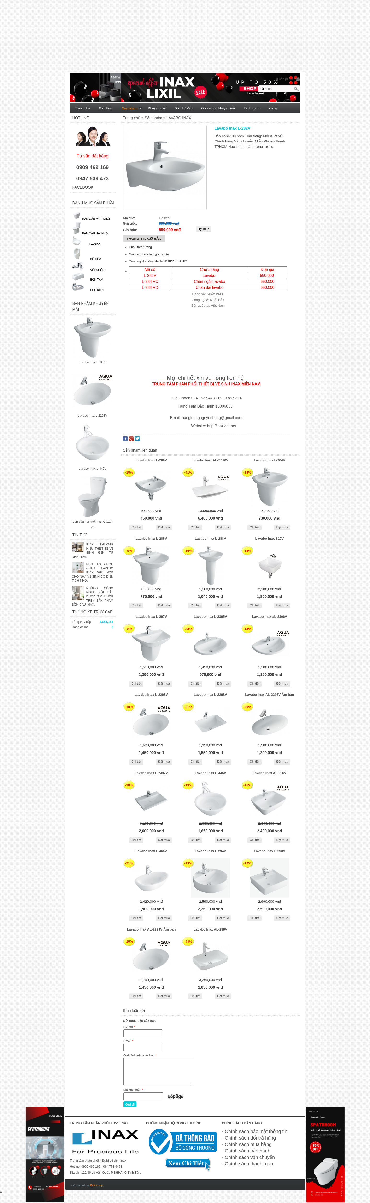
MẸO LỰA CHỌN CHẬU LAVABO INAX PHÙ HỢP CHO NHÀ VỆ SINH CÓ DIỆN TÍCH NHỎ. (92, 572)
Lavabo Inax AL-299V (210, 929)
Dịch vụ (252, 108)
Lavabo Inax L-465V (151, 851)
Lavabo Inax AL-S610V (211, 460)
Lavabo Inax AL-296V (269, 773)
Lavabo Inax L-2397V (151, 773)
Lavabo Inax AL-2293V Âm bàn (151, 929)
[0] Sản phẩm (284, 79)
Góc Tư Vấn (183, 108)
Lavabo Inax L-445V (210, 773)
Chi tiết (136, 527)
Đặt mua (164, 527)
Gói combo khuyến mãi (218, 108)
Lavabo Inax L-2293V (151, 695)
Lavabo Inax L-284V (269, 460)
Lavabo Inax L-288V (210, 538)
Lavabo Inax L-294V (210, 851)
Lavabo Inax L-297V (151, 617)
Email (128, 1041)
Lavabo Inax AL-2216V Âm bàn (269, 695)
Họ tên (129, 1026)
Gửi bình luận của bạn (140, 1055)
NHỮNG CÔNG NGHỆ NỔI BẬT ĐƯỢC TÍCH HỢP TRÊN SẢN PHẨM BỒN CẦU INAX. (92, 596)
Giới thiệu (106, 108)
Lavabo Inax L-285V (151, 538)
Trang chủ (82, 108)
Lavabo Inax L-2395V (210, 617)
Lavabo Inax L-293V (269, 851)
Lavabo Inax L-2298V (210, 695)
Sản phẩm (132, 108)
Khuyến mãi (157, 108)
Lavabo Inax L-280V (151, 460)
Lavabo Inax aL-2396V (269, 617)
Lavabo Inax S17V (269, 538)
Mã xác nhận (133, 1089)
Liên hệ (271, 108)
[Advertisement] (144, 38)
